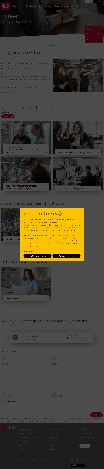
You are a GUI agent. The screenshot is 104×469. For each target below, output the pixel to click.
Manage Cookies (28, 251)
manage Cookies (57, 241)
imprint (36, 246)
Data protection (70, 243)
